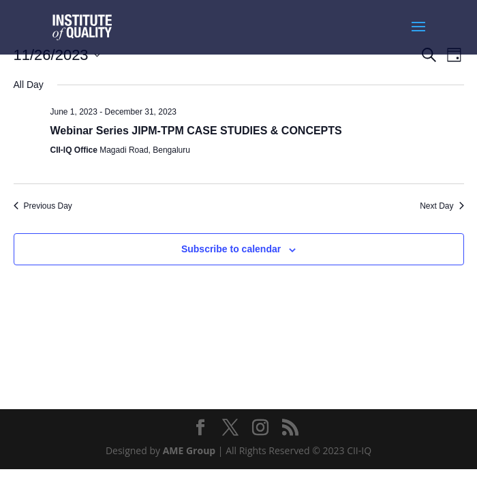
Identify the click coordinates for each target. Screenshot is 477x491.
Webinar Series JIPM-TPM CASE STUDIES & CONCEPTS (196, 130)
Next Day (441, 206)
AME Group (189, 450)
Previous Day (43, 206)
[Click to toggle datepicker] (57, 55)
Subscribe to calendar (231, 248)
